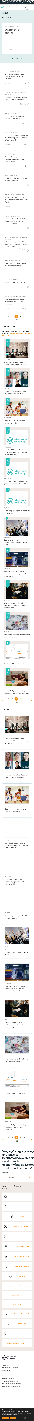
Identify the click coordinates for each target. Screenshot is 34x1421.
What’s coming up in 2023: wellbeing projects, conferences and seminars (16, 244)
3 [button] (17, 58)
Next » (31, 318)
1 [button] (12, 58)
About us (5, 1365)
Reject (12, 1418)
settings (15, 1415)
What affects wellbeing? (10, 1381)
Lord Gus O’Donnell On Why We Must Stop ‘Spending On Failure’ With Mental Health (16, 138)
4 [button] (19, 58)
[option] (17, 38)
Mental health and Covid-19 (15, 282)
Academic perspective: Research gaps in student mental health (14, 159)
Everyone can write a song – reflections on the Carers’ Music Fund (16, 200)
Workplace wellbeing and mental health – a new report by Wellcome (16, 76)
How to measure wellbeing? (11, 1383)
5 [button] (21, 58)
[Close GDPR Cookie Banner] (26, 1418)
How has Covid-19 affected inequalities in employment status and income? (15, 221)
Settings (21, 1418)
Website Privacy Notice (10, 1367)
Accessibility (6, 1370)
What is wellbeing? (8, 1378)
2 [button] (14, 58)
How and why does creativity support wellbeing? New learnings (15, 302)
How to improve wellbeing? (11, 1386)
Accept (5, 1418)
